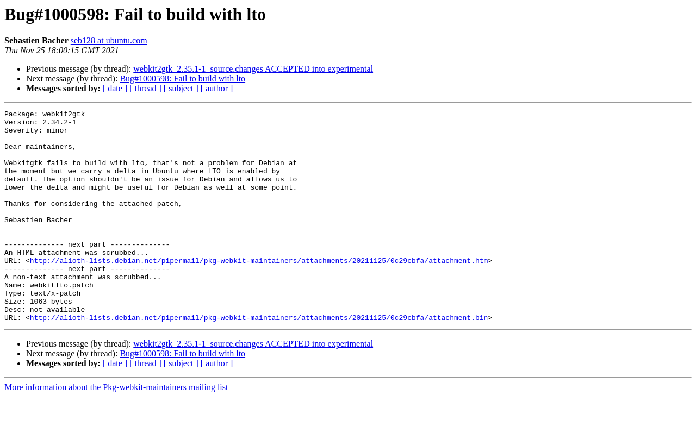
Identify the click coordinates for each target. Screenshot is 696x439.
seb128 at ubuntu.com (109, 40)
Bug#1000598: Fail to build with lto (182, 78)
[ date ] (115, 88)
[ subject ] (181, 88)
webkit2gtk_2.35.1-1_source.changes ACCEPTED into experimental (253, 68)
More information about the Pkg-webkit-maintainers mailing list (116, 429)
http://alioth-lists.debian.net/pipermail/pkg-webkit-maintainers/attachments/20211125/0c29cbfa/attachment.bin (259, 360)
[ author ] (217, 88)
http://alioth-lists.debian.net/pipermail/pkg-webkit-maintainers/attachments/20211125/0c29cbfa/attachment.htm (259, 291)
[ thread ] (145, 88)
